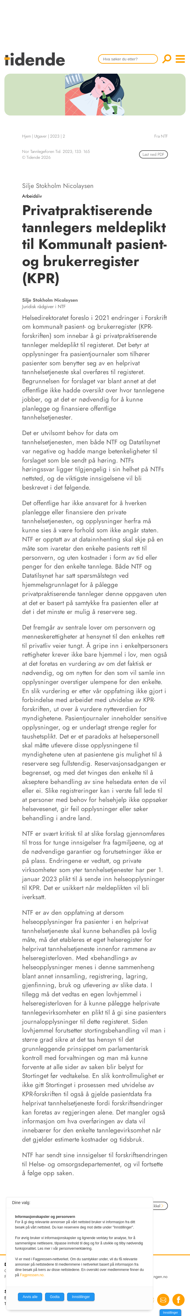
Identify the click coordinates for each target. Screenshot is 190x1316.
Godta (55, 1297)
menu (180, 59)
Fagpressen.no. (32, 1275)
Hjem (26, 136)
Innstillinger (170, 1312)
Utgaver (40, 136)
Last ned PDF (153, 154)
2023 (55, 136)
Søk (166, 59)
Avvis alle (30, 1297)
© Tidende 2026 (36, 157)
